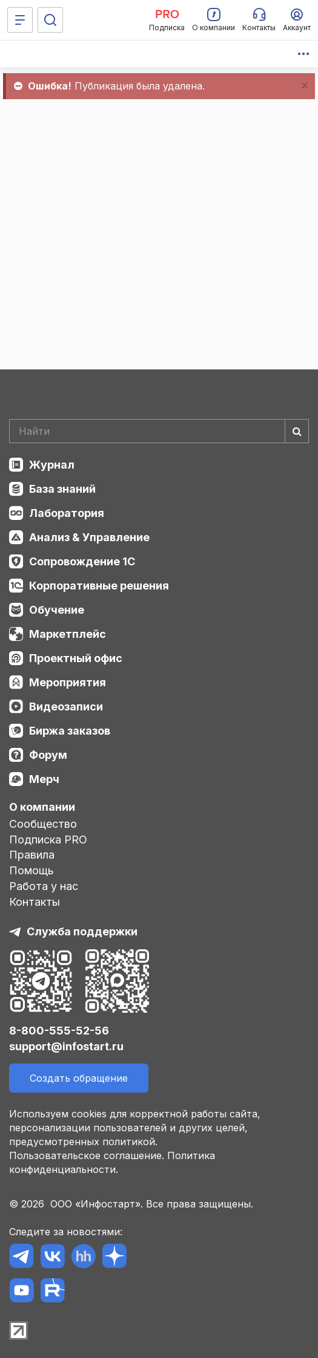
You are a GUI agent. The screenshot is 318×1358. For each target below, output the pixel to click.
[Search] (159, 431)
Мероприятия (67, 682)
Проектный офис (75, 658)
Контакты (34, 901)
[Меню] (20, 20)
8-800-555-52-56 (59, 1030)
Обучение (56, 609)
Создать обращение (79, 1078)
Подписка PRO (48, 839)
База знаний (62, 488)
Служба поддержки (82, 931)
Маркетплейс (67, 634)
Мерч (44, 779)
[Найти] (297, 431)
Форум (48, 755)
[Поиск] (50, 20)
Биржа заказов (69, 730)
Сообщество (43, 823)
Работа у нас (43, 886)
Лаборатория (66, 513)
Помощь (31, 870)
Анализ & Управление (89, 537)
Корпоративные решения (99, 585)
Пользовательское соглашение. (86, 1155)
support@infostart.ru (66, 1046)
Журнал (52, 464)
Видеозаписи (66, 706)
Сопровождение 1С (82, 561)
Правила (32, 854)
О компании (42, 807)
